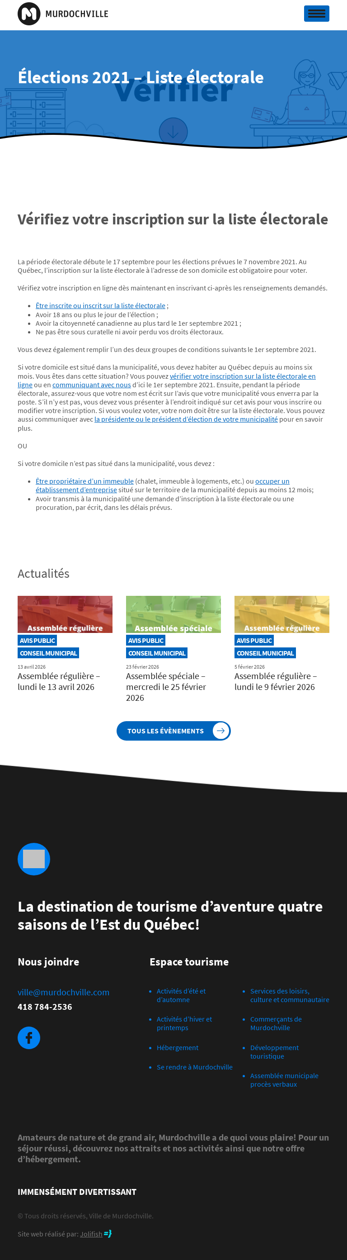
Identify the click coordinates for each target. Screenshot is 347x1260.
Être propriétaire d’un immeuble (85, 480)
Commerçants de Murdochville (276, 1023)
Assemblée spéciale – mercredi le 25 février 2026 (166, 686)
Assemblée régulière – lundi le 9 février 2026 (275, 681)
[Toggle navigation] (316, 13)
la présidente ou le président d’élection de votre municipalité (186, 418)
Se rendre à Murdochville (195, 1066)
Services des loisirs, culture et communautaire (289, 995)
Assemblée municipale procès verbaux (284, 1080)
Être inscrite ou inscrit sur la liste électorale (100, 305)
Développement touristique (274, 1051)
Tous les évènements (165, 730)
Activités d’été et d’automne (181, 995)
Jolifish (91, 1233)
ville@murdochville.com (64, 992)
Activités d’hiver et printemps (184, 1023)
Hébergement (177, 1047)
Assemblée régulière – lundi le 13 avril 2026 (59, 681)
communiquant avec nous (91, 384)
